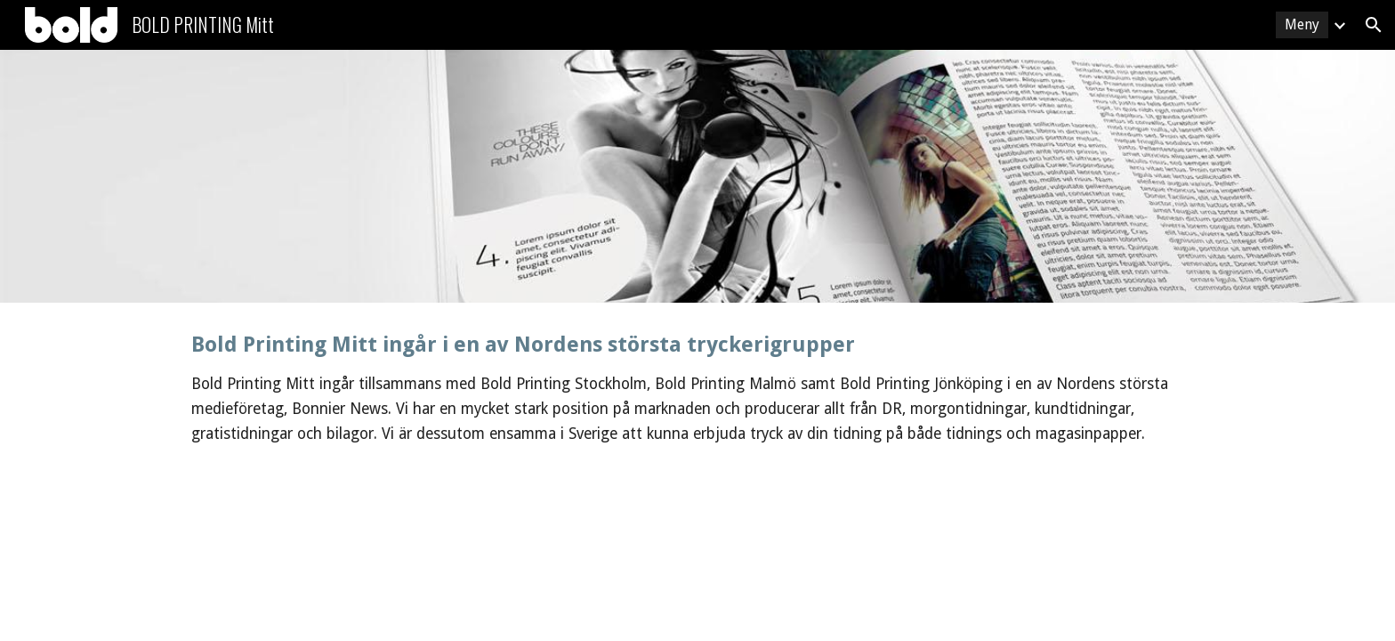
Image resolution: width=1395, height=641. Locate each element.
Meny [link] (1302, 24)
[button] (1373, 25)
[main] (697, 388)
